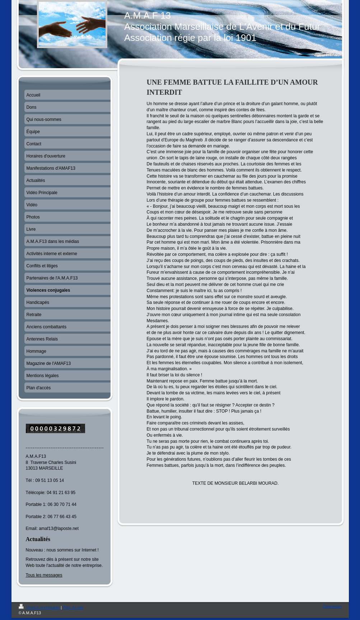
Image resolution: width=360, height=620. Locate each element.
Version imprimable (40, 607)
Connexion (332, 606)
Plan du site (73, 607)
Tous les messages (44, 575)
